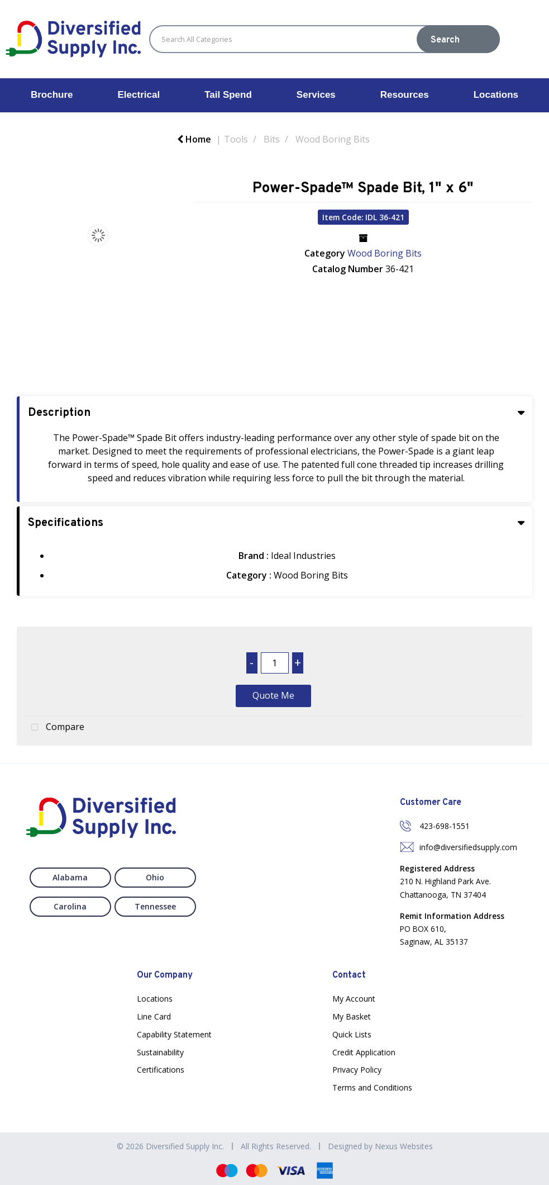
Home (194, 139)
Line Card (154, 1016)
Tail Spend (228, 94)
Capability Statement (174, 1034)
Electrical (139, 94)
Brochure (52, 94)
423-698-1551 (444, 826)
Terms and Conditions (372, 1087)
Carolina (70, 906)
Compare (55, 728)
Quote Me (273, 695)
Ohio (155, 877)
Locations (496, 94)
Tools (236, 139)
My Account (353, 998)
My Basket (351, 1016)
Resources (404, 94)
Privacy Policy (356, 1069)
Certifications (160, 1069)
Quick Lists (351, 1034)
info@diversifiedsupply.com (468, 847)
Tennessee (155, 906)
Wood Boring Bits (332, 139)
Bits (272, 139)
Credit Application (363, 1052)
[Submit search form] (458, 39)
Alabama (70, 877)
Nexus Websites (404, 1146)
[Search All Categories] (324, 39)
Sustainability (160, 1052)
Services (316, 94)
